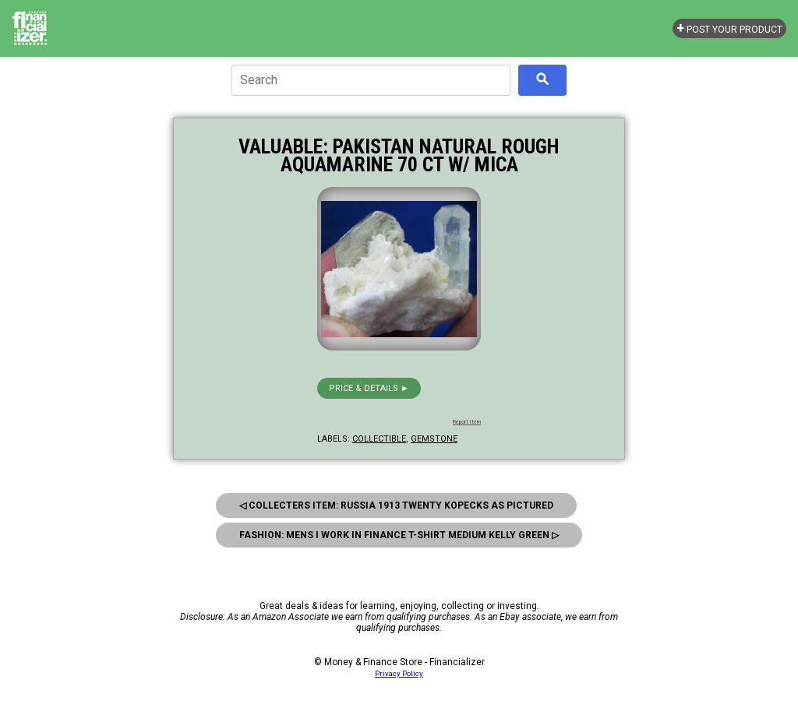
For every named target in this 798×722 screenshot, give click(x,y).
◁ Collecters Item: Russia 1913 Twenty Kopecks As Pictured (396, 505)
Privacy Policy (399, 673)
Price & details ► (369, 388)
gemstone (434, 439)
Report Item (467, 422)
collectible (379, 439)
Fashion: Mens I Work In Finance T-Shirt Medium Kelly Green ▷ (399, 535)
